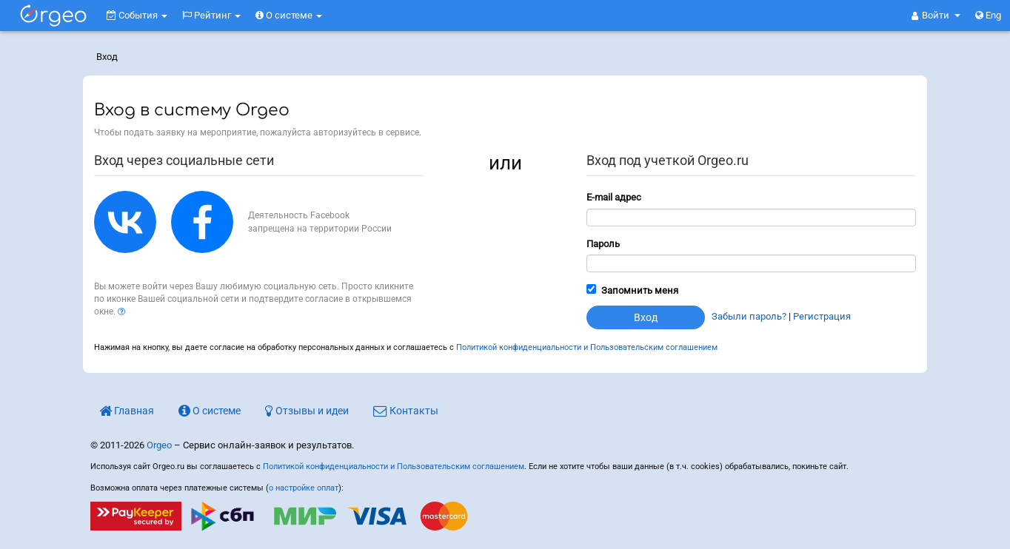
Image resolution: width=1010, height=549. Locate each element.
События (137, 15)
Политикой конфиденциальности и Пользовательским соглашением (587, 347)
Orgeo (159, 445)
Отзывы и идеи (307, 411)
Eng (988, 15)
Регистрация (822, 316)
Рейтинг (211, 15)
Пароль (603, 243)
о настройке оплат (303, 488)
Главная (126, 411)
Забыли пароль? (749, 316)
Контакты (405, 411)
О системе (288, 15)
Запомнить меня (639, 290)
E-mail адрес (613, 197)
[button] (936, 15)
